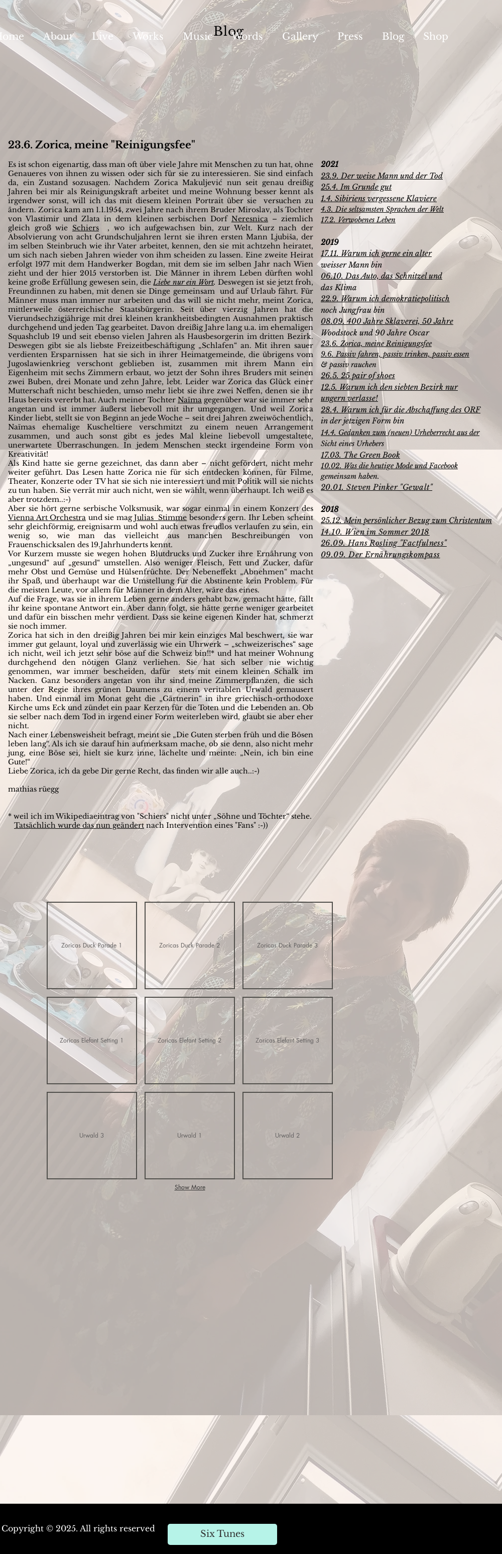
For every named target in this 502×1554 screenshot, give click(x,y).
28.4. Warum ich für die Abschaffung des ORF (400, 409)
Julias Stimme (160, 517)
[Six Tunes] (222, 1534)
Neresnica (249, 218)
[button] (92, 945)
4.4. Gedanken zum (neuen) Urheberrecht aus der (401, 432)
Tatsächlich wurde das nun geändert (79, 825)
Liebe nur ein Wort (183, 282)
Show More (190, 1187)
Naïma (190, 399)
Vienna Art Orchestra (47, 517)
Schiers (85, 227)
